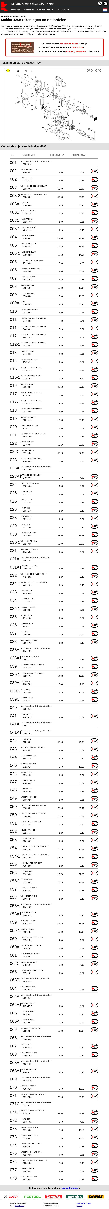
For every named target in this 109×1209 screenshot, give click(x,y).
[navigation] (51, 10)
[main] (54, 603)
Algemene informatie (84, 1203)
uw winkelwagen (70, 1188)
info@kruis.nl (19, 1206)
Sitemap (79, 1206)
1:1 (94, 70)
